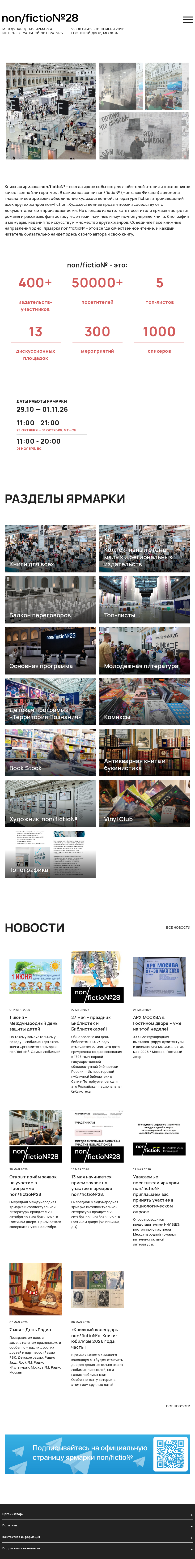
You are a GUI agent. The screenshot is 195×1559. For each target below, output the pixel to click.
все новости (178, 927)
